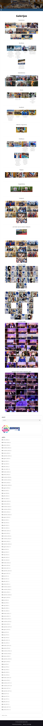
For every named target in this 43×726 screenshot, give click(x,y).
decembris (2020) (6, 586)
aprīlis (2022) (5, 557)
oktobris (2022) (6, 541)
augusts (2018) (6, 661)
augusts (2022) (6, 546)
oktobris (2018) (6, 656)
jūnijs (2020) (5, 602)
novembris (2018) (6, 653)
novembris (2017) (6, 685)
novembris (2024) (6, 479)
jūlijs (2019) (5, 632)
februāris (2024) (6, 501)
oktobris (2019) (6, 624)
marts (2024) (5, 498)
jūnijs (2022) (5, 552)
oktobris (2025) (6, 453)
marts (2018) (5, 675)
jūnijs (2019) (5, 634)
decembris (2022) (6, 536)
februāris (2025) (6, 471)
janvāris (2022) (6, 565)
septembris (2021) (6, 570)
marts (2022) (5, 560)
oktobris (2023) (6, 512)
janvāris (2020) (6, 616)
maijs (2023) (5, 522)
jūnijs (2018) (5, 666)
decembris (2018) (6, 650)
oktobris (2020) (6, 592)
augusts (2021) (6, 573)
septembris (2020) (6, 594)
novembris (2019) (6, 621)
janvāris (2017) (6, 709)
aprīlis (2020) (5, 608)
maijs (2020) (5, 605)
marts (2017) (5, 704)
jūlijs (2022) (5, 549)
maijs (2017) (5, 699)
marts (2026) (5, 439)
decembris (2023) (6, 506)
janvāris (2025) (6, 474)
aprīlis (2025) (5, 466)
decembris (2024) (6, 477)
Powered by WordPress (17, 724)
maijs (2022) (5, 554)
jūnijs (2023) (5, 520)
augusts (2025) (6, 458)
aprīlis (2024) (5, 495)
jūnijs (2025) (5, 461)
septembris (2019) (6, 626)
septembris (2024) (6, 485)
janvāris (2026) (6, 445)
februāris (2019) (6, 645)
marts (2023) (5, 528)
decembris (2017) (6, 683)
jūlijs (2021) (5, 576)
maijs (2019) (5, 637)
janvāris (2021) (6, 584)
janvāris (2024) (6, 504)
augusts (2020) (6, 597)
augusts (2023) (6, 517)
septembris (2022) (6, 544)
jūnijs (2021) (5, 578)
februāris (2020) (6, 613)
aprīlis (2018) (5, 672)
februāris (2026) (6, 442)
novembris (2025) (6, 450)
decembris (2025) (6, 447)
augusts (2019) (6, 629)
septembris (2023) (6, 514)
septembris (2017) (6, 691)
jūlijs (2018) (5, 664)
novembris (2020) (6, 589)
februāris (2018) (6, 677)
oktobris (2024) (6, 482)
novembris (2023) (6, 509)
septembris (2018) (6, 658)
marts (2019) (5, 642)
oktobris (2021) (6, 568)
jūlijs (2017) (5, 693)
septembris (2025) (6, 455)
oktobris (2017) (6, 688)
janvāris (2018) (6, 680)
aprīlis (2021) (5, 581)
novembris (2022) (6, 538)
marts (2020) (5, 610)
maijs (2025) (5, 463)
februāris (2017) (6, 707)
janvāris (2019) (6, 648)
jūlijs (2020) (5, 600)
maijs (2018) (5, 669)
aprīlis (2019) (5, 640)
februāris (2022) (6, 562)
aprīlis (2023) (5, 525)
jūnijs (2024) (5, 490)
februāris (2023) (6, 530)
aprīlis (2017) (5, 701)
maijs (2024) (5, 493)
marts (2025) (5, 469)
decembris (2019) (6, 618)
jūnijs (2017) (5, 696)
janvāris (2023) (6, 533)
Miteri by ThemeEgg (27, 724)
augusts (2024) (6, 488)
